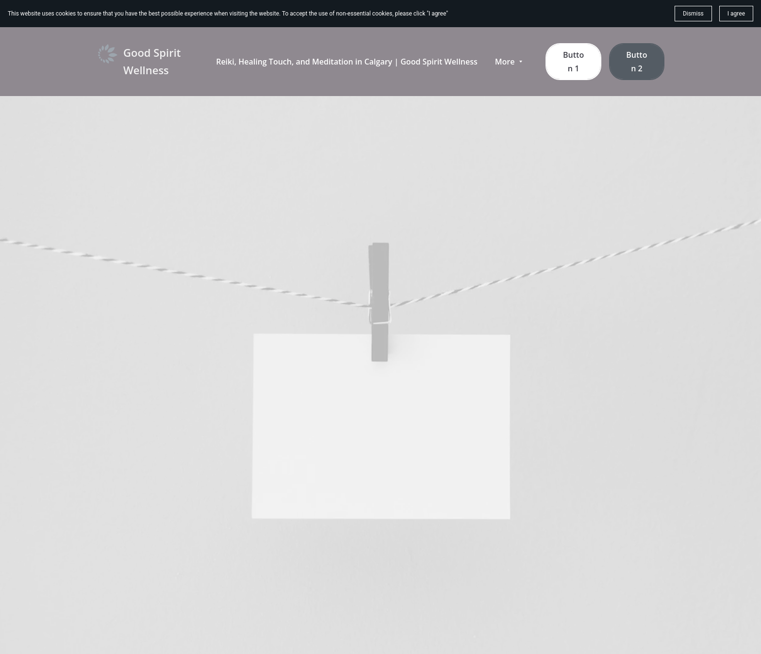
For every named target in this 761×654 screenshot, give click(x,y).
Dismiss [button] (693, 13)
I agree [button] (736, 13)
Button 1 (573, 61)
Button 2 (636, 61)
